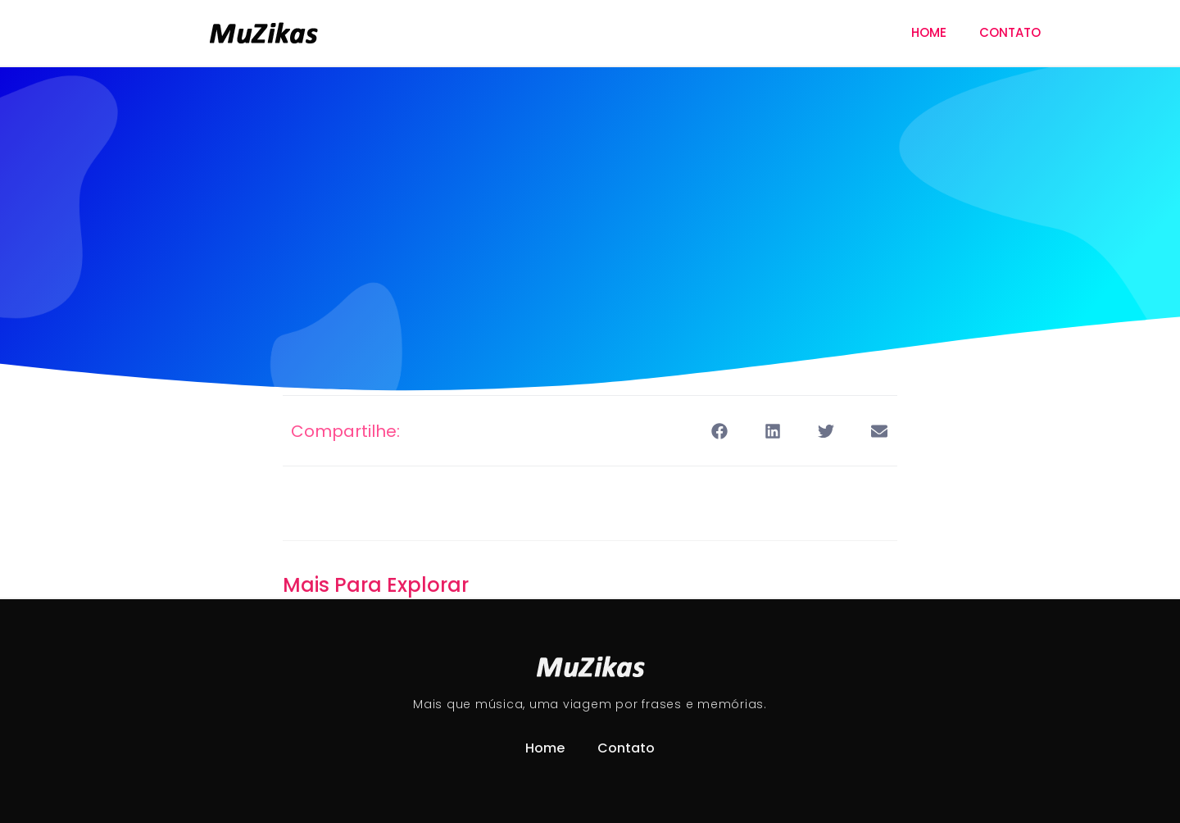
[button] (719, 430)
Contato (1010, 32)
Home (928, 32)
